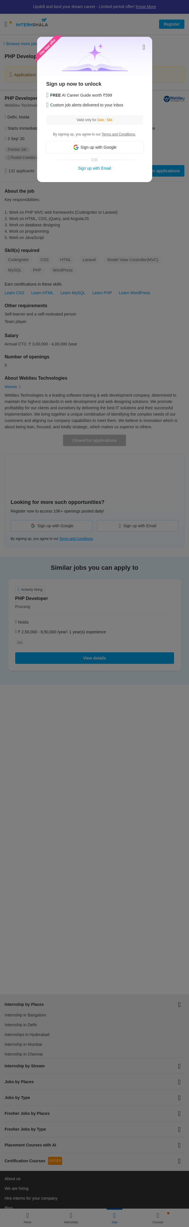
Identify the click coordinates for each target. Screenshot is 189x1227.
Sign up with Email (94, 168)
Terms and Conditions (118, 134)
